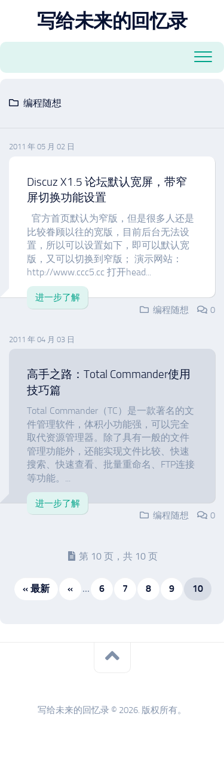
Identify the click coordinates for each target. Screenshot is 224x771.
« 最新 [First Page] (36, 588)
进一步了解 (57, 297)
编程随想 (171, 310)
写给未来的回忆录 (112, 21)
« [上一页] (70, 588)
